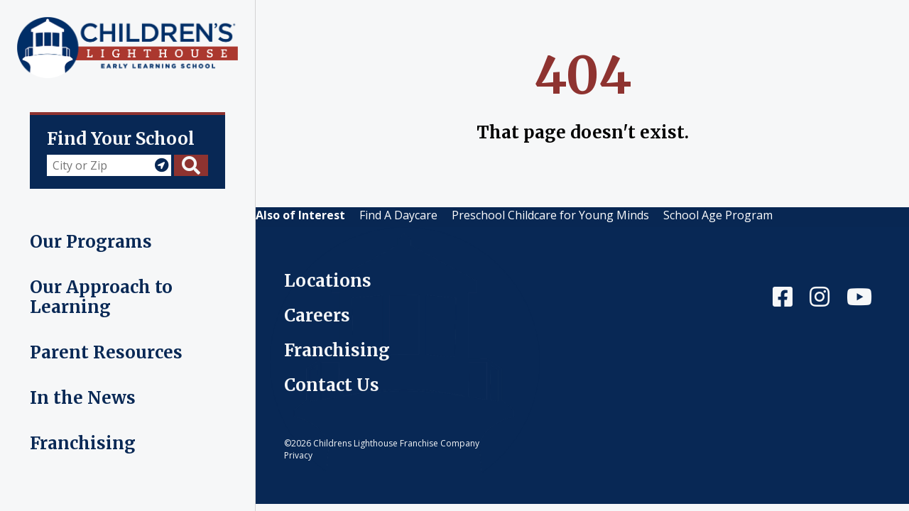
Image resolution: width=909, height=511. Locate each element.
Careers (317, 315)
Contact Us (331, 385)
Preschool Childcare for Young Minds (550, 215)
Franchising (337, 350)
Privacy (298, 455)
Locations (327, 281)
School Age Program (718, 215)
